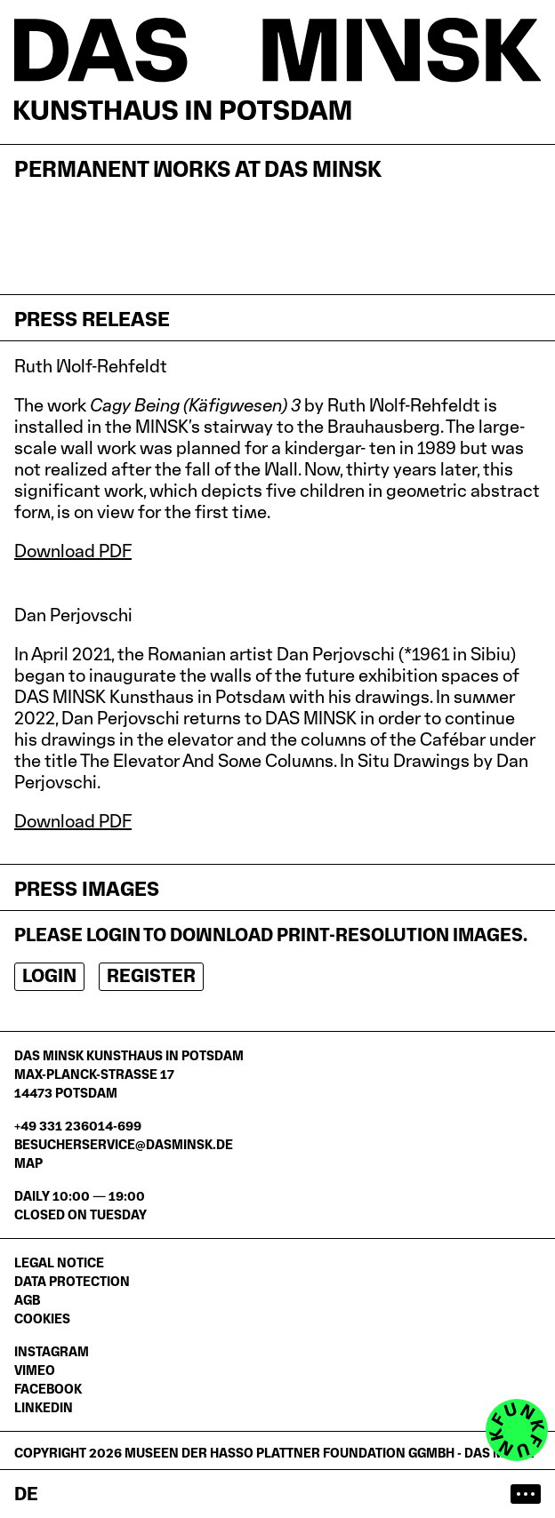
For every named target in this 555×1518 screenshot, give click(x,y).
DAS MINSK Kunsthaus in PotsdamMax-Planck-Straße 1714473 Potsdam (129, 1074)
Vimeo (34, 1370)
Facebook (48, 1388)
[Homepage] (277, 69)
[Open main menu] (526, 1494)
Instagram (51, 1351)
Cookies (42, 1318)
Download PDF (73, 551)
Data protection (72, 1281)
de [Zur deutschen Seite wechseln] (26, 1494)
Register (151, 976)
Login (49, 976)
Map (28, 1162)
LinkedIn (43, 1407)
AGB (27, 1299)
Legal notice (59, 1262)
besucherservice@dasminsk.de (123, 1144)
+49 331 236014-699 (77, 1125)
